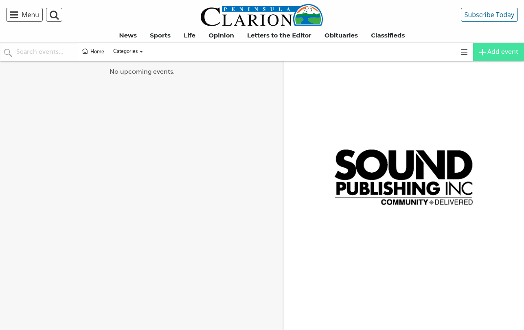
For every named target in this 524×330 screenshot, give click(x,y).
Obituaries (341, 35)
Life (189, 35)
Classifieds (388, 35)
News (128, 35)
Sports (160, 35)
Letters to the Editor (279, 35)
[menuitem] (26, 15)
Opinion (221, 35)
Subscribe (489, 14)
